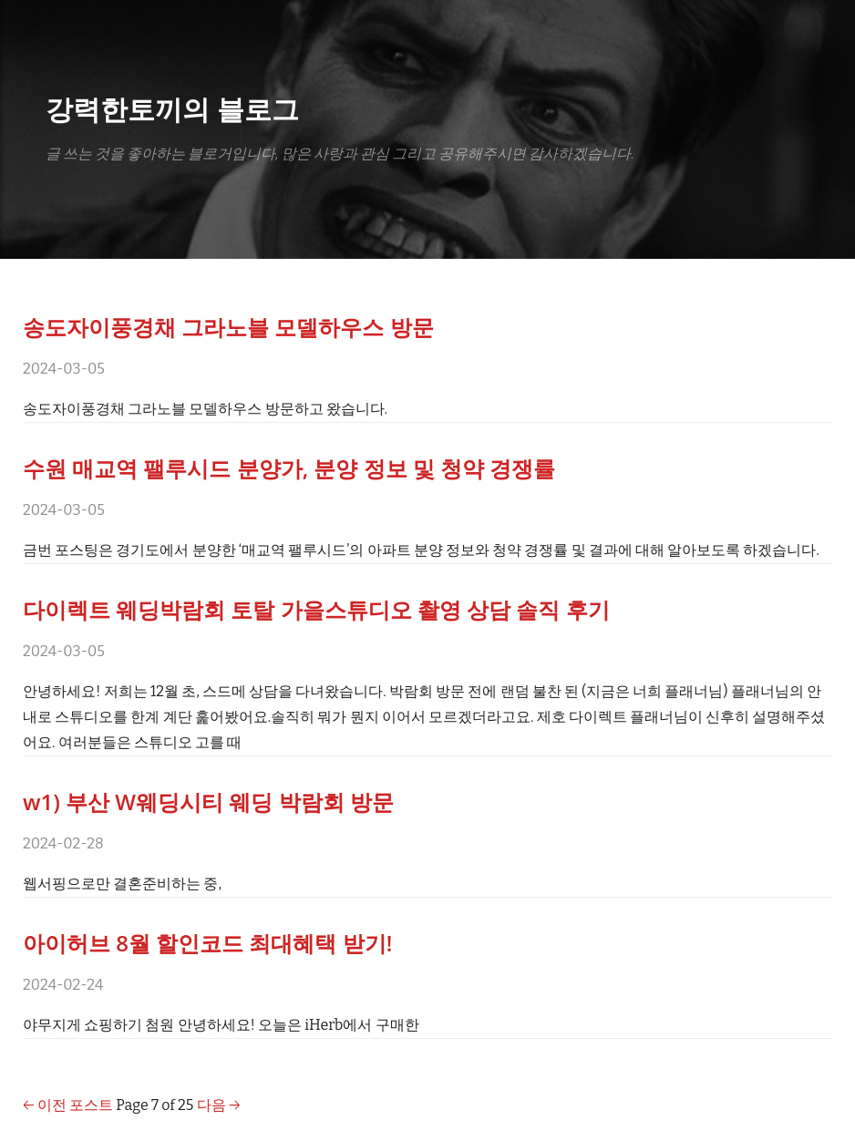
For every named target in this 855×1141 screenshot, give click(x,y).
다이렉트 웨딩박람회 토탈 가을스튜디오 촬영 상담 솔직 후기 (316, 609)
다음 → (219, 1105)
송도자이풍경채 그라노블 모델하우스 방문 (228, 327)
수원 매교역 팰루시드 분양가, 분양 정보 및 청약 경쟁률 (289, 468)
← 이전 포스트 (68, 1105)
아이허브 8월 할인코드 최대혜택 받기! (207, 943)
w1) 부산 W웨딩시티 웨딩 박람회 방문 (208, 801)
